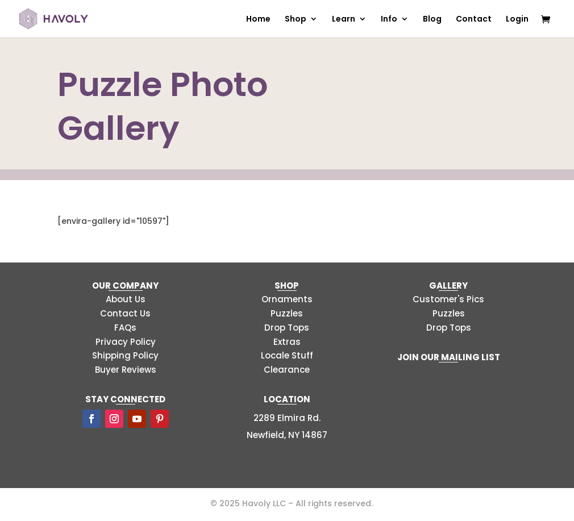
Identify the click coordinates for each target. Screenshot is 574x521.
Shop (295, 19)
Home (258, 19)
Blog (432, 19)
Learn (343, 19)
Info (389, 19)
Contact (474, 19)
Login (517, 19)
